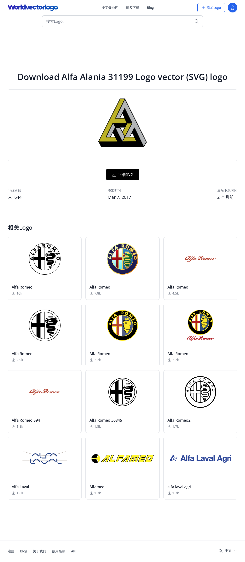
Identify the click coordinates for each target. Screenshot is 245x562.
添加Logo (211, 7)
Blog (150, 7)
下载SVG (123, 174)
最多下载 (132, 7)
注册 (11, 551)
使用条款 (58, 551)
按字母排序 (109, 7)
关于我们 (39, 551)
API (73, 551)
